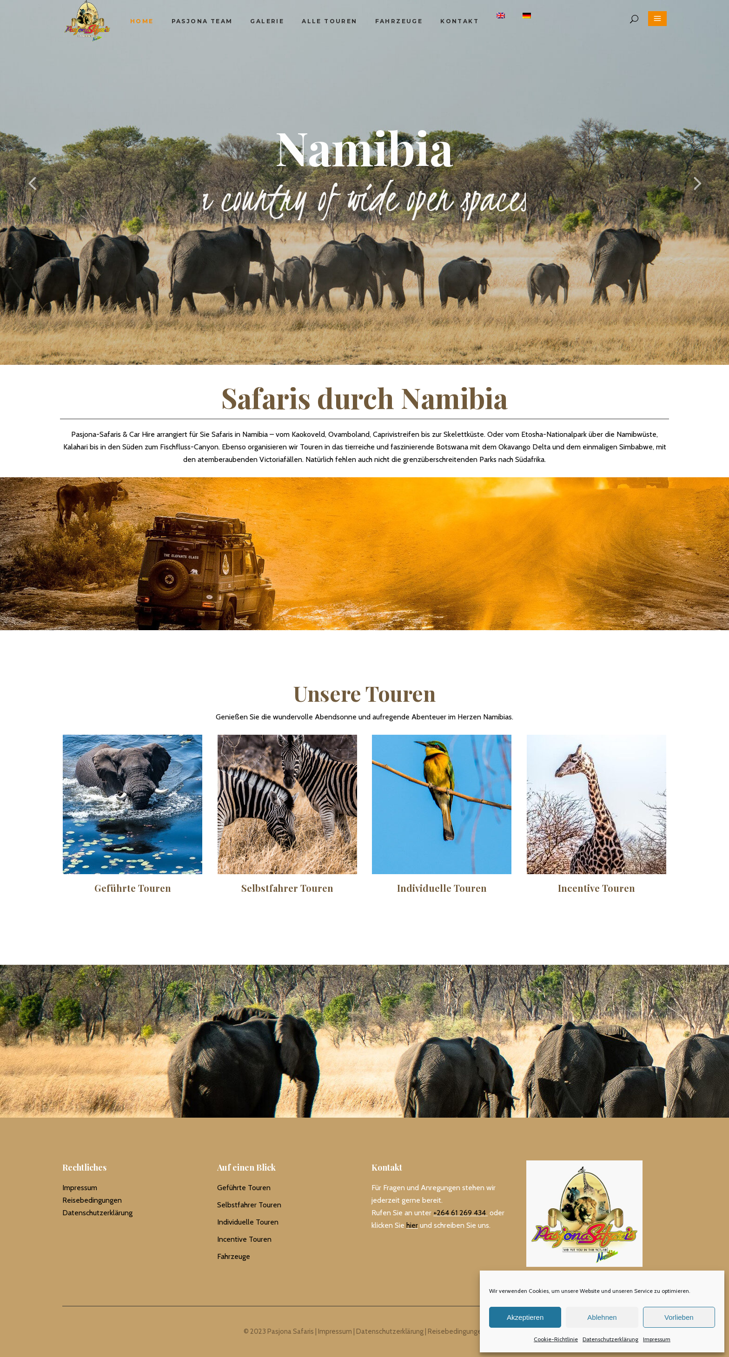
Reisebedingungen (92, 1200)
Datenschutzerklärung (610, 1339)
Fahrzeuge (233, 1256)
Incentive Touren (244, 1239)
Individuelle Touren (247, 1222)
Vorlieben (679, 1317)
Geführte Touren (244, 1187)
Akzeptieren (525, 1317)
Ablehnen (601, 1317)
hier (412, 1225)
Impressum (656, 1339)
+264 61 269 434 (459, 1212)
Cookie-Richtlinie (556, 1339)
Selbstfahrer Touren (249, 1204)
